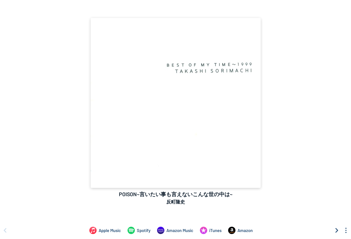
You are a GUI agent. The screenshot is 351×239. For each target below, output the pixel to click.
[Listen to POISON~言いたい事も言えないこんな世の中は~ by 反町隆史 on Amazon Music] (175, 230)
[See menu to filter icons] (346, 230)
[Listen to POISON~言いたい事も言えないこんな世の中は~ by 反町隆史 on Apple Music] (105, 230)
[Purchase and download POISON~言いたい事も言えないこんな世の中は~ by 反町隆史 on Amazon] (240, 230)
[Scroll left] (5, 230)
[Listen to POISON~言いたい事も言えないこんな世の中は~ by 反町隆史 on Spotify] (139, 230)
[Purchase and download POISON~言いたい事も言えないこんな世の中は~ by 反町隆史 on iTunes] (210, 230)
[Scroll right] (336, 230)
